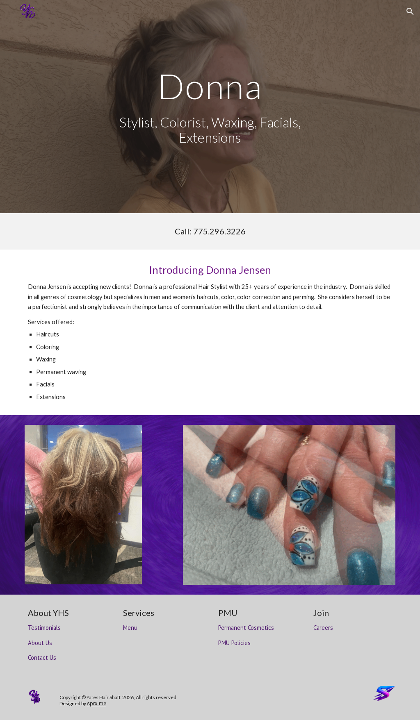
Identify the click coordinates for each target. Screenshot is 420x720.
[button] (410, 11)
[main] (210, 86)
